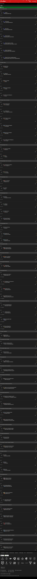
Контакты (7, 552)
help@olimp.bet (3, 570)
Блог (25, 552)
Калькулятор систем (29, 552)
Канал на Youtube (18, 570)
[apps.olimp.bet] (2, 555)
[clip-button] (1, 11)
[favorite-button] (1, 13)
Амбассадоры (21, 552)
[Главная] (3, 1)
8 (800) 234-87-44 (4, 571)
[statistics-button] (35, 16)
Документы (16, 552)
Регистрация (34, 1)
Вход (30, 1)
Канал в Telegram (11, 570)
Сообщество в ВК (11, 571)
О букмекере (2, 552)
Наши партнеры (12, 552)
